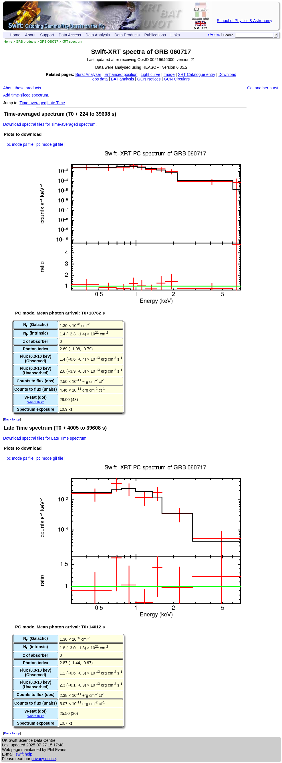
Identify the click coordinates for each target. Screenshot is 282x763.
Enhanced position (120, 74)
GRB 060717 (49, 41)
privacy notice (43, 758)
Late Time (56, 103)
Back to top (12, 419)
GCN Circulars (177, 79)
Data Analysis (98, 35)
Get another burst (262, 88)
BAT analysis (122, 79)
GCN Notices (149, 79)
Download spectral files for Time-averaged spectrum (49, 124)
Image (169, 74)
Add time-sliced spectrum (25, 95)
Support (47, 35)
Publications (155, 35)
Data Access (70, 35)
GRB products (26, 41)
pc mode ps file (20, 144)
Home (15, 35)
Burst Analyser (88, 74)
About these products (22, 88)
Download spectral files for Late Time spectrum (44, 438)
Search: (229, 35)
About (30, 35)
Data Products (127, 35)
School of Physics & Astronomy (244, 20)
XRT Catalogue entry (196, 74)
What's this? (35, 402)
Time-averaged (32, 103)
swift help (23, 754)
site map (214, 34)
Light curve (150, 74)
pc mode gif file (49, 144)
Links (175, 35)
